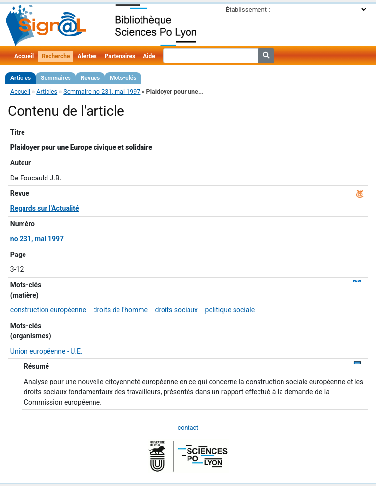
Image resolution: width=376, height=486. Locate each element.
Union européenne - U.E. (46, 351)
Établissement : (248, 9)
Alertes (86, 56)
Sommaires (55, 78)
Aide (149, 56)
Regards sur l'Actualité (44, 208)
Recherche (56, 56)
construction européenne (48, 310)
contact (188, 427)
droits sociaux (176, 310)
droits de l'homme (121, 310)
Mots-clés (123, 78)
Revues (90, 78)
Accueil (24, 56)
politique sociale (230, 310)
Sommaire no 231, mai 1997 (101, 91)
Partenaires (120, 56)
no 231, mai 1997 (37, 239)
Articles (20, 78)
